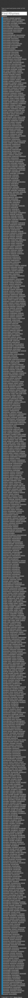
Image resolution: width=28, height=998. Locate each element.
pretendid (6, 195)
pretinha (17, 448)
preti (21, 429)
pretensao (13, 250)
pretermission (15, 325)
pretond (5, 494)
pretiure (11, 484)
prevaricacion (14, 862)
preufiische (13, 700)
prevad (5, 774)
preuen (5, 693)
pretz (18, 664)
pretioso (12, 472)
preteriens (6, 301)
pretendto (6, 228)
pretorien (18, 502)
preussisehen (16, 755)
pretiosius (6, 472)
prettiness (13, 615)
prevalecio (6, 820)
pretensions (17, 262)
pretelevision (16, 146)
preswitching (7, 19)
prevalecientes (8, 818)
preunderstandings (9, 722)
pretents (5, 284)
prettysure (6, 642)
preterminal (21, 318)
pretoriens (23, 504)
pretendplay (7, 223)
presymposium (8, 31)
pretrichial (6, 588)
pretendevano (7, 192)
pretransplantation (18, 547)
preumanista (7, 717)
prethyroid (16, 429)
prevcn (16, 893)
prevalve (17, 856)
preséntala (6, 69)
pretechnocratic (16, 125)
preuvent (12, 763)
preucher (18, 680)
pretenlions (6, 245)
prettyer (5, 625)
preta (7, 71)
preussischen (7, 753)
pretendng (14, 217)
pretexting (13, 388)
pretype (23, 663)
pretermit (6, 330)
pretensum (14, 269)
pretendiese (7, 205)
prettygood (12, 629)
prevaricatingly (8, 869)
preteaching (15, 120)
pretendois (15, 219)
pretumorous (21, 649)
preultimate (15, 714)
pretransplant (7, 547)
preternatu (16, 340)
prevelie (12, 919)
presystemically (16, 64)
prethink (5, 415)
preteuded (18, 378)
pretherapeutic (14, 410)
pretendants (7, 166)
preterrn (22, 359)
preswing (6, 18)
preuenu (5, 699)
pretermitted (16, 332)
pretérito (5, 671)
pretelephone (16, 144)
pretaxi (5, 110)
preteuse (17, 379)
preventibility (13, 994)
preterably (6, 289)
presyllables (22, 23)
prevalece (21, 811)
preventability (19, 968)
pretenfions (6, 240)
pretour (5, 513)
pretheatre (6, 398)
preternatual (7, 342)
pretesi (12, 368)
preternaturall (19, 345)
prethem (11, 400)
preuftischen (7, 707)
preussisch (15, 748)
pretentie (11, 272)
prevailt (5, 804)
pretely (11, 147)
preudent (11, 681)
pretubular (16, 646)
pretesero (6, 368)
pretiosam (6, 456)
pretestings (22, 373)
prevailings (16, 798)
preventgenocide (16, 992)
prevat (23, 883)
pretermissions (8, 327)
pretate (22, 100)
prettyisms (18, 630)
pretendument (15, 229)
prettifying (17, 608)
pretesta (5, 369)
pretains (12, 79)
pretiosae (23, 455)
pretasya (12, 100)
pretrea (9, 557)
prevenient (22, 948)
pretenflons (22, 240)
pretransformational (9, 535)
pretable (19, 71)
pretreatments (7, 572)
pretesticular (19, 371)
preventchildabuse (16, 982)
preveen (5, 908)
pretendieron (15, 204)
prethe (14, 397)
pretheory (6, 410)
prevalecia (6, 815)
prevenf (12, 939)
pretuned (20, 651)
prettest (20, 600)
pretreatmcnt (7, 567)
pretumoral (13, 649)
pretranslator (19, 543)
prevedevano (7, 903)
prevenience (14, 946)
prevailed (18, 787)
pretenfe (5, 238)
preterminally (7, 320)
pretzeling (13, 666)
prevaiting (23, 804)
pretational (22, 101)
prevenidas (6, 944)
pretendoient (7, 219)
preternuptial (16, 350)
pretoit (5, 492)
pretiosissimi (7, 467)
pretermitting (16, 335)
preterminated (7, 321)
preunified (6, 726)
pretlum (9, 487)
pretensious (15, 263)
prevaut (5, 890)
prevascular (16, 878)
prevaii (12, 780)
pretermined (7, 323)
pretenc (5, 154)
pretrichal (17, 586)
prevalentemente (8, 833)
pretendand (7, 165)
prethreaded (21, 420)
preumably (11, 716)
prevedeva (21, 902)
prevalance (6, 808)
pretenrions (18, 246)
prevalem (18, 821)
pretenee (12, 236)
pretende (6, 168)
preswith (14, 19)
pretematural (7, 149)
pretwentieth (7, 659)
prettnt (23, 618)
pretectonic (19, 132)
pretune (13, 651)
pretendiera (16, 202)
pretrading (12, 519)
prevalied (15, 847)
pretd (19, 117)
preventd (16, 983)
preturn (19, 656)
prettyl (24, 630)
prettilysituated (18, 612)
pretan (10, 86)
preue (11, 692)
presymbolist (15, 26)
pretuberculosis (17, 644)
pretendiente (16, 200)
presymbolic (7, 26)
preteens (13, 141)
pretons (19, 496)
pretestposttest (14, 374)
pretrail (18, 521)
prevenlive (13, 961)
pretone (11, 494)
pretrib (11, 581)
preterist (5, 304)
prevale (13, 809)
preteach (14, 118)
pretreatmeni (15, 569)
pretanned (14, 88)
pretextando (13, 385)
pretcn (22, 112)
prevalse (6, 852)
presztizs (19, 67)
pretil (4, 441)
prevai (14, 777)
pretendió (14, 216)
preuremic (20, 736)
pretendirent (22, 212)
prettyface (18, 625)
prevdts (23, 896)
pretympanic (16, 663)
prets (14, 596)
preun (13, 719)
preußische (13, 767)
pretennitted (20, 245)
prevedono (18, 905)
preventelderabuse (16, 989)
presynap (21, 37)
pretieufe (16, 436)
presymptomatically (9, 35)
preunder (19, 719)
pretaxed (21, 108)
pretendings (15, 209)
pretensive (6, 267)
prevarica (6, 862)
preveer (11, 908)
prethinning (6, 417)
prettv (5, 622)
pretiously (6, 477)
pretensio (13, 253)
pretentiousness (8, 281)
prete (4, 118)
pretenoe (6, 246)
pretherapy (6, 412)
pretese (22, 366)
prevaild (20, 786)
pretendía (12, 234)
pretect (5, 129)
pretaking (14, 83)
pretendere (6, 183)
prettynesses (14, 635)
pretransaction (7, 528)
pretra (23, 516)
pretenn (13, 245)
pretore (9, 497)
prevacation (22, 769)
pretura (5, 654)
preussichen (7, 746)
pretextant (20, 385)
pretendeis (13, 173)
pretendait (13, 163)
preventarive (15, 973)
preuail (5, 673)
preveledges (21, 915)
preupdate (13, 733)
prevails (19, 803)
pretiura (5, 484)
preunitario (6, 728)
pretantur (16, 89)
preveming (22, 920)
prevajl (5, 806)
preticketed (16, 432)
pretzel (22, 664)
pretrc (11, 554)
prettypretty (6, 637)
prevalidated (15, 845)
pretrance (15, 525)
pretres (18, 577)
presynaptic (15, 42)
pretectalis (17, 129)
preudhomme (7, 683)
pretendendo (7, 176)
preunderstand (8, 721)
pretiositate (16, 470)
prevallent (6, 850)
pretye (5, 663)
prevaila (10, 784)
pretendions (13, 212)
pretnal (22, 487)
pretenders (14, 185)
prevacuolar (14, 772)
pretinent (6, 448)
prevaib (19, 777)
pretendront (21, 224)
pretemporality (7, 153)
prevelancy (14, 914)
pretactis (18, 74)
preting (11, 448)
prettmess (17, 618)
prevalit (11, 849)
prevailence (22, 789)
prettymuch (13, 634)
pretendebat (7, 170)
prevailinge (6, 796)
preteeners (6, 141)
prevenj (11, 958)
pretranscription (20, 530)
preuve (21, 762)
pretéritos (12, 671)
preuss (21, 741)
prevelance (6, 914)
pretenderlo (7, 185)
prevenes (18, 937)
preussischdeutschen (19, 750)
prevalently (6, 837)
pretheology (17, 403)
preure (14, 736)
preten (15, 153)
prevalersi (18, 838)
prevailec (12, 787)
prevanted (11, 859)
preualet (12, 676)
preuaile (16, 673)
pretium (10, 482)
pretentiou (6, 277)
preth (25, 393)
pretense (20, 250)
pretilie (5, 443)
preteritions (13, 313)
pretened (6, 236)
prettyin (19, 629)
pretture (22, 620)
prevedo (11, 905)
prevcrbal (20, 895)
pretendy (20, 231)
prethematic (18, 400)
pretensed (6, 252)
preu (17, 671)
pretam (5, 86)
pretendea (12, 168)
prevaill (17, 799)
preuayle (6, 678)
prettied (23, 601)
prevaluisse (13, 854)
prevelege (6, 917)
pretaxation (6, 108)
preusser (19, 743)
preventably (15, 970)
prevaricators (17, 876)
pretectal (11, 129)
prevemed (15, 920)
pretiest (10, 436)
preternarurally (14, 339)
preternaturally (8, 347)
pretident (14, 434)
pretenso (21, 267)
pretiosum (19, 473)
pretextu (23, 390)
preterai (12, 289)
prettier (15, 603)
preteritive (6, 315)
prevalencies (15, 827)
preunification (19, 724)
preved (12, 900)
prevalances (15, 808)
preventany (6, 973)
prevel (18, 912)
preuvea (5, 763)
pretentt (11, 284)
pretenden (15, 175)
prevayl (10, 890)
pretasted (6, 100)
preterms (13, 337)
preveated (6, 900)
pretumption (7, 651)
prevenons (20, 963)
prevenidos (21, 944)
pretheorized (7, 408)
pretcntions (19, 113)
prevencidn (6, 932)
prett (23, 596)
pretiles (21, 441)
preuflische (6, 704)
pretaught (18, 106)
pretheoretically (8, 407)
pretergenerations (9, 298)
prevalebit (6, 811)
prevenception (14, 931)
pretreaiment (16, 557)
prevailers (19, 791)
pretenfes (12, 238)
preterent (22, 294)
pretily (14, 443)
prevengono (21, 941)
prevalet (11, 840)
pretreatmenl (7, 571)
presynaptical (7, 43)
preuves (23, 763)
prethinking (12, 415)
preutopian (19, 758)
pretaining (6, 79)
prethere (13, 412)
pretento (12, 282)
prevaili (5, 794)
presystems (7, 66)
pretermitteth (7, 335)
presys (11, 60)
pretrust (5, 596)
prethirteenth (22, 417)
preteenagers (15, 139)
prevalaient (16, 806)
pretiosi (17, 458)
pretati (5, 101)
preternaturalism (18, 344)
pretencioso (15, 159)
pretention (13, 275)
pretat (18, 100)
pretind (11, 446)
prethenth (22, 402)
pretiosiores (7, 461)
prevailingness (8, 798)
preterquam (7, 356)
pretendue (19, 228)
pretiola (5, 453)
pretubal (23, 642)
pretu (18, 642)
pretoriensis (7, 506)
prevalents (14, 837)
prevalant (22, 808)
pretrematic (11, 577)
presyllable (14, 23)
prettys (22, 639)
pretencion (6, 158)
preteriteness (7, 310)
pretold (10, 492)
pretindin (23, 446)
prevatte (5, 888)
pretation (16, 101)
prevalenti (6, 835)
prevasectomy (7, 881)
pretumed (17, 647)
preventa (11, 968)
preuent (23, 693)
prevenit (5, 958)
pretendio (6, 212)
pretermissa (7, 325)
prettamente (11, 598)
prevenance (7, 925)
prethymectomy (8, 427)
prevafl (19, 775)
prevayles (13, 891)
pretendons (14, 221)
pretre (5, 557)
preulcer (14, 712)
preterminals (16, 320)
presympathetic (8, 28)
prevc (12, 893)
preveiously (7, 912)
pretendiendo (7, 200)
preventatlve (16, 978)
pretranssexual (16, 548)
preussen (13, 743)
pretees (19, 141)
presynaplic (7, 38)
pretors (13, 509)
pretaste (22, 98)
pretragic (12, 521)
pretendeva (21, 190)
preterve (14, 364)
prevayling (6, 893)
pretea (9, 118)
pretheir (5, 400)
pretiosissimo (7, 468)
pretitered (17, 478)
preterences (14, 294)
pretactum (6, 76)
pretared (20, 93)
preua (21, 671)
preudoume (13, 690)
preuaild (10, 673)
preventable (7, 970)
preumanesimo (20, 716)
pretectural (13, 134)
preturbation (12, 654)
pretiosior (6, 460)
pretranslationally (8, 543)
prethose (6, 420)
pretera (22, 286)
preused (10, 741)
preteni (13, 241)
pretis (20, 477)
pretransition (7, 538)
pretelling (6, 147)
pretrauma (16, 550)
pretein (5, 142)
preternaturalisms (9, 345)
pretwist (14, 659)
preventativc (16, 975)
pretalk (24, 83)
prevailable (17, 784)
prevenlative (7, 960)
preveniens (15, 948)
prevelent (6, 919)
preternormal (7, 350)
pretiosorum (19, 472)
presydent (19, 21)
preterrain (14, 356)
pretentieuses (7, 274)
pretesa (17, 366)
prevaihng (6, 780)
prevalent (13, 832)
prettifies (6, 608)
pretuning (6, 652)
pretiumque (17, 482)
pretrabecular (7, 518)
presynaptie (7, 45)
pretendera (21, 182)
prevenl (16, 958)
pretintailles (12, 451)
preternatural (15, 342)
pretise (5, 478)
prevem (22, 919)
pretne (5, 489)
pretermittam (7, 332)
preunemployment (9, 724)
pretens (5, 248)
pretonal (22, 492)
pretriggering (7, 591)
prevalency (6, 828)
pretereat (19, 292)
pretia (5, 431)
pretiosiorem (21, 460)
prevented (13, 985)
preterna (6, 339)
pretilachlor (10, 441)
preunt (5, 731)
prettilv (16, 610)
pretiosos (6, 473)
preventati (22, 973)
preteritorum (20, 315)
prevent (5, 968)
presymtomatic (8, 37)
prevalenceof (7, 825)
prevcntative (12, 895)
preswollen (21, 19)
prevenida (17, 943)
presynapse (7, 40)
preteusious (15, 381)
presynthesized (8, 59)
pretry (10, 596)
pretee (18, 135)
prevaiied (18, 780)
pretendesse (7, 188)
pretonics (14, 496)
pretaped (11, 91)
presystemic (7, 64)
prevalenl (22, 830)
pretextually (22, 391)
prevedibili (23, 903)
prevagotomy (7, 777)
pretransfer (18, 531)
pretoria (5, 499)
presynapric (15, 38)
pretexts (18, 390)
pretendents (7, 182)
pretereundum (13, 296)
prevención (16, 934)
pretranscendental (9, 530)
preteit (16, 142)
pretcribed (10, 115)
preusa (23, 740)
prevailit (5, 799)
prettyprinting (15, 639)
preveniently (15, 949)
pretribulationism (8, 584)
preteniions (19, 241)
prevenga (18, 939)
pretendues (6, 229)
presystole (14, 66)
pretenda (11, 161)
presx (5, 21)
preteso (17, 368)
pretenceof (15, 156)
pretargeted (13, 95)
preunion (13, 726)
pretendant (22, 165)
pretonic (16, 494)
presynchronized (8, 50)
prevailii (10, 794)
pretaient (6, 77)
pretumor (6, 649)
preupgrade (20, 733)
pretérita (14, 670)
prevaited (16, 804)
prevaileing (14, 789)
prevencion (14, 932)
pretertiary (6, 362)
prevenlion (6, 961)
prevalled (22, 849)
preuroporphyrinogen (10, 740)
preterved (20, 364)
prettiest (5, 605)
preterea (6, 292)
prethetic (19, 412)
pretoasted (15, 489)
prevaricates (7, 866)
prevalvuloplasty (16, 857)
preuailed (22, 673)
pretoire (19, 490)
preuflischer (7, 705)
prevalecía (20, 820)
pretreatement (7, 564)
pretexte (5, 386)
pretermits (12, 330)
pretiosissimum (17, 468)
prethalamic (7, 395)
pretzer (5, 670)
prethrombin (22, 422)
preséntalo (13, 69)
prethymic (17, 427)
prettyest (11, 625)
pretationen (22, 103)
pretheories (17, 407)
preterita (23, 304)
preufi (21, 699)
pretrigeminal (12, 589)
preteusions (7, 381)
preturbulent (7, 656)
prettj (20, 617)
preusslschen (7, 757)
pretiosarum (22, 456)
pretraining (19, 523)
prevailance (7, 786)
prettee (5, 600)
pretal (20, 83)
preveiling (23, 910)
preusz (14, 757)
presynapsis (7, 42)
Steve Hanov (18, 997)
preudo (11, 685)
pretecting (13, 130)
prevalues (6, 854)
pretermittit (6, 337)
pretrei (5, 577)
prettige (5, 610)
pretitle (23, 478)
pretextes (6, 388)
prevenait (17, 924)
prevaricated (15, 864)
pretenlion (19, 243)
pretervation (7, 364)
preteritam (12, 306)
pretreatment (16, 571)
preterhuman (19, 298)
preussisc (20, 746)
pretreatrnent (7, 576)
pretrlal (15, 593)
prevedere (14, 902)
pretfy (21, 393)
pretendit (12, 214)
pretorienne (7, 504)
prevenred (6, 966)
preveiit (10, 910)
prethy (15, 426)
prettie (19, 601)
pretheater (19, 397)
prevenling (21, 960)
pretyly (10, 663)
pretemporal (16, 151)
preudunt (6, 692)
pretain (19, 77)
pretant (10, 89)
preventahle (7, 972)
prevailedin (6, 789)
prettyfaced (6, 627)
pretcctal (6, 112)
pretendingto (7, 211)
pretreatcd (14, 562)
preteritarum (20, 306)
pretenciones (14, 158)
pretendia (12, 194)
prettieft (10, 603)
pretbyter (18, 110)
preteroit (23, 350)
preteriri (16, 303)
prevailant (14, 786)
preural (15, 734)
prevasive (16, 881)
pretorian (24, 499)
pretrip (5, 593)
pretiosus (6, 475)
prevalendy (22, 828)
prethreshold (13, 422)
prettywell (13, 642)
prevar (14, 861)
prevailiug (12, 799)
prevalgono (21, 844)
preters (13, 361)
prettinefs (21, 613)
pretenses (13, 252)
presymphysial (8, 30)
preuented (12, 695)
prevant (5, 859)
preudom (17, 685)
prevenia (11, 943)
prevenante (22, 927)
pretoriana (6, 501)
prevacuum (22, 772)
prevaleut (6, 842)
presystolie (6, 67)
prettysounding (8, 641)
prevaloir (19, 850)
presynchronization (9, 48)
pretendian (19, 194)
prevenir (12, 953)
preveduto (13, 907)
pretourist (19, 513)
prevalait (23, 806)
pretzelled (19, 666)
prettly (12, 618)
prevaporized (7, 861)
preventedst (17, 987)
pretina (23, 444)
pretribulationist (19, 584)
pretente (14, 270)
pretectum (6, 134)
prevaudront (20, 888)
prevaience (6, 779)
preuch (5, 680)
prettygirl (6, 629)
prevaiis (12, 782)
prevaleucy (18, 840)
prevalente (19, 832)
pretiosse (12, 473)
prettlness (6, 618)
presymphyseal (19, 28)
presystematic (7, 62)
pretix (10, 485)
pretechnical (7, 125)
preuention (14, 697)
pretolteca (16, 492)
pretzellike (6, 668)
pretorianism (14, 501)
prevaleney (14, 830)
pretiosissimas (7, 465)
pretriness (23, 591)
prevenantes (7, 929)
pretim (18, 443)
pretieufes (22, 436)
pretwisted (20, 659)
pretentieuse (19, 272)
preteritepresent (17, 310)
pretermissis (17, 327)
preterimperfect (20, 301)
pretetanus (13, 376)
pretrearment (15, 560)
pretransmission (19, 545)
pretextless (20, 388)
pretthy (10, 601)
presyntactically (8, 55)
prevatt (18, 886)
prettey (5, 601)
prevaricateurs (7, 867)
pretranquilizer (7, 526)
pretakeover (7, 83)
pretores (15, 497)
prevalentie (13, 835)
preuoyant (22, 731)
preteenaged (15, 137)
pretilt (9, 443)
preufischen (15, 702)
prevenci (22, 931)
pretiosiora (13, 460)
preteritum (18, 316)
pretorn (17, 507)
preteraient (19, 289)
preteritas (6, 308)
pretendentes (7, 180)
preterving (6, 366)
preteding (12, 135)
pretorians (22, 501)
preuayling (19, 678)
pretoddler (22, 489)
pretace (14, 72)
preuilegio (13, 709)
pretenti (5, 272)
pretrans (15, 526)
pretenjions (6, 243)
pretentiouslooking (9, 279)
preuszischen (21, 757)
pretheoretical (15, 405)
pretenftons (6, 241)
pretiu (19, 480)
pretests (21, 374)
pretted (22, 598)
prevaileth (19, 792)
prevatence (12, 885)
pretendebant (20, 168)
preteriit (12, 301)
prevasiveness (15, 883)
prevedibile (15, 903)
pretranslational (17, 542)
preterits (12, 316)
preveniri (6, 954)
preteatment (7, 124)
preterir (5, 303)
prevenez (6, 939)
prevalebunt (14, 811)
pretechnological (8, 127)
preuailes (6, 675)
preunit (18, 726)
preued (16, 692)
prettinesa (6, 615)
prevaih (19, 779)
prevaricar (22, 862)
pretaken (11, 81)
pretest (22, 368)
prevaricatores (7, 876)
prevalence (19, 823)
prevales (6, 840)
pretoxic (15, 514)
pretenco (22, 159)
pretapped (6, 93)
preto (9, 489)
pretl (23, 485)
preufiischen (21, 700)
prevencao (20, 929)
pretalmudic (13, 84)
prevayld (16, 890)
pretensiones (16, 258)
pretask (16, 98)
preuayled (12, 678)
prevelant (21, 914)
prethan (13, 395)
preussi (5, 745)
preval (10, 806)
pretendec (14, 170)
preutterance (7, 760)
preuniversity (18, 729)
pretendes (16, 187)
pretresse (6, 579)
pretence (11, 154)
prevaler (5, 838)
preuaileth (12, 675)
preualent (6, 676)
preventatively (16, 977)
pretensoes (6, 269)
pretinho (22, 448)
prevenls (20, 961)
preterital (6, 306)
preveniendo (7, 948)
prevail (5, 784)
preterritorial (16, 359)
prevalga (14, 844)
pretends (6, 226)
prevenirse (13, 956)
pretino (5, 451)
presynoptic (15, 52)
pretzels (12, 668)
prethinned (20, 415)
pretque (14, 516)
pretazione (11, 110)
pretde (23, 117)
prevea (9, 898)
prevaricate (6, 864)
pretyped (6, 664)
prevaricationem (8, 873)
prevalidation (7, 847)
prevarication (7, 871)
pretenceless (7, 156)
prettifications (21, 605)
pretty (9, 622)
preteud (11, 378)
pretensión (13, 267)
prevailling (13, 801)
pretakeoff (18, 81)
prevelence (21, 917)
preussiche (18, 745)
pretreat (23, 560)
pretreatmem (16, 567)
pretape (5, 91)
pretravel (6, 554)
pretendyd (6, 233)
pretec (13, 124)
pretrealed (6, 559)
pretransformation (9, 533)
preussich (11, 745)
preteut (21, 381)
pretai (19, 76)
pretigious (11, 439)
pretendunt (6, 231)
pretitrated (6, 480)
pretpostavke (7, 516)
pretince (5, 446)
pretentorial (18, 282)
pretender (14, 182)
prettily (20, 610)
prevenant (14, 927)
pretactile (12, 74)
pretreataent (7, 562)
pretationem (14, 103)
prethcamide (7, 397)
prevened (12, 937)
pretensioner (16, 257)
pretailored (12, 77)
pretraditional (20, 519)
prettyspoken (17, 641)
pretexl (16, 383)
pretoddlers (6, 490)
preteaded (6, 122)
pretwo (5, 661)
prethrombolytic (19, 424)
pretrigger (21, 589)
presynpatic (7, 54)
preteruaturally (15, 362)
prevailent (6, 791)
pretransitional (16, 538)
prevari (19, 861)
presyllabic (6, 23)
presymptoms (20, 35)
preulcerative (21, 712)
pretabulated (7, 72)
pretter (15, 600)
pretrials (5, 581)
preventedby (21, 985)
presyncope (7, 52)
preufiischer (7, 702)
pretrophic (20, 594)
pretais (18, 79)
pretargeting (21, 95)
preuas (24, 676)
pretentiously (20, 279)
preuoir (10, 731)
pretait (23, 79)
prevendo (19, 936)
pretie (19, 434)
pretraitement (7, 525)
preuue (14, 760)
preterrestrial (7, 359)
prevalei (11, 821)
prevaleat (19, 809)
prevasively (6, 883)
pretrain (5, 523)
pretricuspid (14, 588)
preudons (6, 690)
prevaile (5, 787)
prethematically (8, 402)
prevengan (6, 941)
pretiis (20, 439)
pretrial (19, 579)
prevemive (13, 922)
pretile (16, 441)
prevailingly (22, 796)
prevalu (17, 852)
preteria (10, 299)
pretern (19, 337)
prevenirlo (6, 956)
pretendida (13, 195)
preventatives (7, 978)
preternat (22, 339)
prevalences (16, 825)
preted (20, 134)
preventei (6, 989)
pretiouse (18, 475)
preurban (21, 734)
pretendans (14, 165)
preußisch (6, 767)
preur (10, 734)
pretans (5, 89)
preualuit (18, 676)
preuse (5, 741)
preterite (12, 308)
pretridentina (22, 588)
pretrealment (14, 559)
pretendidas (18, 197)
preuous (15, 731)
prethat (19, 395)
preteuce (6, 378)
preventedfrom (8, 987)
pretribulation (7, 583)
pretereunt (22, 296)
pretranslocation (8, 545)
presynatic (14, 47)
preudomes (14, 687)
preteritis (21, 313)
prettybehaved (16, 622)
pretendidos (14, 199)
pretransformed (21, 535)
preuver (17, 763)
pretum (5, 647)
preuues (19, 760)
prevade (10, 774)
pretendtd (18, 226)
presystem (17, 60)
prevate (5, 885)
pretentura (17, 284)
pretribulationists (8, 586)
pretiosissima (21, 461)
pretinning (18, 449)
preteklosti (21, 142)
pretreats (15, 576)
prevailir (23, 798)
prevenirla (12, 954)
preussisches (7, 755)
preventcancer (19, 980)
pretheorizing (16, 408)
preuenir (11, 693)
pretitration (13, 480)
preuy (9, 765)
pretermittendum (8, 333)
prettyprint (14, 637)
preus (19, 740)
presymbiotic (14, 25)
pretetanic (6, 376)
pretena (20, 153)
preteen (23, 135)
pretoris (5, 507)
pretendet (22, 188)
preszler (13, 67)
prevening (21, 951)
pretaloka (20, 84)
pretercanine (19, 291)
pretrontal (14, 594)
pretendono (7, 221)
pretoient (14, 490)
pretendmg (6, 217)
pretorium (11, 507)
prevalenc (12, 823)
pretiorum (6, 455)
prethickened (12, 414)
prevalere (12, 838)
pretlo (5, 487)
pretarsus (6, 98)
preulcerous (7, 714)
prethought (12, 420)
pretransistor (17, 536)
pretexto (5, 390)
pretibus (21, 431)
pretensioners (7, 258)
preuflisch (22, 702)
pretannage (7, 88)
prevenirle (19, 954)
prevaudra (12, 888)
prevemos (21, 922)
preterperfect (13, 352)
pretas (12, 98)
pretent (20, 269)
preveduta (6, 907)
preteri (5, 299)
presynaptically (17, 43)
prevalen (6, 823)
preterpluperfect (8, 354)
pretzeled (6, 666)
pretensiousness (8, 265)
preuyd (13, 765)
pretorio (18, 506)
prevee (19, 907)
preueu (16, 699)
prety (9, 661)
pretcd (11, 112)
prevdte (18, 896)
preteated (18, 122)
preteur (5, 379)
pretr (18, 516)
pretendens (15, 176)
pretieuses (13, 438)
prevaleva (13, 842)
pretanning (21, 88)
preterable (16, 287)
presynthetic (17, 59)
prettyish (12, 630)
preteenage (7, 137)
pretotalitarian (12, 511)
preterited (19, 308)
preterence (6, 294)
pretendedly (7, 171)
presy (9, 21)
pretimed (6, 444)
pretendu (13, 228)
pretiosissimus (7, 470)
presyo (24, 59)
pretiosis (14, 461)
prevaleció (13, 820)
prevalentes (18, 833)
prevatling (13, 886)
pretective (6, 132)
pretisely (10, 478)
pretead (21, 120)
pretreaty (21, 576)
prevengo (13, 941)
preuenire (17, 693)
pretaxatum (14, 108)
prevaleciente (17, 816)
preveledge (12, 915)
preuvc (11, 762)
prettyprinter (7, 639)
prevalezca (20, 842)
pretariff (10, 96)
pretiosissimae (8, 463)
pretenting (6, 275)
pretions (16, 453)
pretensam (6, 250)
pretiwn (5, 485)
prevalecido (14, 815)
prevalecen (6, 813)
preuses (16, 741)
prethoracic (11, 419)
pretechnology (19, 127)
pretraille (23, 521)
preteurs (11, 379)
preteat (12, 122)
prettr (9, 620)
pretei (24, 141)
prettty (13, 620)
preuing (18, 709)
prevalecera (22, 813)
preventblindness (8, 980)
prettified (6, 606)
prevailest (12, 792)
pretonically (7, 496)
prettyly (21, 632)
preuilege (6, 709)
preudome (6, 687)
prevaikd (23, 782)
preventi (5, 994)
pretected (6, 130)
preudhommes (17, 683)
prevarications (18, 873)
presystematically (18, 62)
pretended (21, 170)
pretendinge (14, 207)
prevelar (5, 915)
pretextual (6, 391)
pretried (5, 589)
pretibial (15, 431)
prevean (14, 898)
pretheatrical (14, 398)
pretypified (12, 664)
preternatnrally (8, 340)
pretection (20, 130)
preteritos (6, 316)
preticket (10, 432)
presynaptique (16, 45)
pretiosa (17, 455)
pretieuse (6, 438)
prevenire (19, 953)
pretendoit (22, 219)
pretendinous (16, 211)
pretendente (15, 178)
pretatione (6, 103)
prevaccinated (7, 770)
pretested (19, 369)
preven (11, 924)
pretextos (12, 390)
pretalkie (6, 84)
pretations (6, 105)
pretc (23, 110)
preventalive (15, 972)
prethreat (6, 422)
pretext (21, 383)
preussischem (16, 751)
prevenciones (7, 934)
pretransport (7, 548)
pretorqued (6, 509)
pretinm (5, 449)
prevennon (13, 963)
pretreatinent (7, 565)
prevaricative (7, 874)
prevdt (13, 896)
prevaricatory (7, 878)
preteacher (21, 118)
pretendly (20, 216)
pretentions (20, 275)
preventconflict (8, 983)
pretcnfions (6, 113)
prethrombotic (7, 426)
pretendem (20, 173)
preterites (6, 311)
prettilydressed (8, 612)
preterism (23, 303)
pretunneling (22, 652)
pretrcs (23, 555)
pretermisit (14, 323)
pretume (11, 647)
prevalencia (7, 827)
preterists (12, 304)
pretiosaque (14, 456)
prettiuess (14, 617)
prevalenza (21, 837)
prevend (13, 936)
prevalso (12, 852)
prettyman (6, 634)
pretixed (15, 485)
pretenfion (19, 238)
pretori (20, 497)
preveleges (13, 917)
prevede (17, 900)
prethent (16, 402)
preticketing (7, 434)
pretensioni (6, 260)
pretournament (8, 514)
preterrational (7, 357)
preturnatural (7, 658)
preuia (17, 707)
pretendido (6, 199)
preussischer (16, 753)
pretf (17, 393)
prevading (13, 775)
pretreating (15, 565)
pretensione (15, 255)
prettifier (11, 606)
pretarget (6, 95)
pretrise (10, 593)
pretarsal (16, 96)
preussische (7, 751)
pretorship (19, 509)
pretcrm (16, 115)
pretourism (11, 513)
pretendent (6, 178)
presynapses (15, 40)
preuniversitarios (8, 729)
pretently (6, 282)
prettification (13, 605)
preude (5, 681)
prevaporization (20, 859)
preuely (21, 692)
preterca (11, 291)
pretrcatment (16, 555)
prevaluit (21, 854)
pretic (5, 432)
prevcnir (21, 893)
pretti (14, 601)
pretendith (19, 214)
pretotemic (20, 511)
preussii (14, 746)
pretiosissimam (18, 463)
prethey (5, 414)
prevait (10, 804)
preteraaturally (8, 287)
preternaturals (7, 349)
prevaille (23, 799)
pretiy (20, 485)
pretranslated (16, 540)
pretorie (11, 502)
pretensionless (8, 262)
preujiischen (7, 712)
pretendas (14, 166)
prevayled (6, 891)
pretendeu (14, 190)
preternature (17, 349)
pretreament (7, 560)
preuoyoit (6, 733)
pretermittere (18, 333)
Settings (4, 16)
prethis (5, 419)
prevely (17, 919)
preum (5, 716)
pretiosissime (17, 465)
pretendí (5, 234)
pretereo (6, 296)
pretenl (13, 243)
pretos (5, 511)
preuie (22, 707)
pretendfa (23, 192)
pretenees (19, 236)
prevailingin (14, 796)
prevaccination (17, 770)
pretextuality (14, 391)
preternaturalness (19, 347)
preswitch (18, 18)
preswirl (12, 18)
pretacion (20, 72)
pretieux (19, 438)
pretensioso (7, 263)
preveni (5, 943)
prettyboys (13, 623)
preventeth (6, 992)
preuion (5, 711)
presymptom (17, 31)
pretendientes (7, 202)
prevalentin (21, 835)
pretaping (18, 91)
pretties (20, 603)
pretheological (7, 403)
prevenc (14, 929)
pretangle (16, 86)
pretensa (11, 248)
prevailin (16, 794)
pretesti (12, 371)
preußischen (22, 767)
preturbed (20, 654)
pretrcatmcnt (7, 555)
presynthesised (17, 57)
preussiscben (7, 748)
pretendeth (6, 190)
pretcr (5, 115)
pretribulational (17, 583)
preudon (22, 688)
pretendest (15, 188)
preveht (16, 908)
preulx (21, 714)
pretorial (17, 499)
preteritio (18, 311)
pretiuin (5, 482)
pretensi (19, 252)
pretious (12, 475)
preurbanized (7, 736)
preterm (14, 318)
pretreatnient (7, 574)
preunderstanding (19, 721)
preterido (21, 299)
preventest (20, 990)
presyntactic (15, 54)
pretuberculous (8, 646)
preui (13, 707)
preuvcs (16, 762)
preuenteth (20, 695)
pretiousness (14, 477)
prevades (6, 775)
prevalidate (6, 845)
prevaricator (16, 874)
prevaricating (17, 867)
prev (12, 769)
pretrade (6, 519)
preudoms (15, 688)
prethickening (21, 414)
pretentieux (16, 274)
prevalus (6, 856)
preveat (20, 898)
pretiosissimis (16, 467)
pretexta (5, 385)
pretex (5, 383)
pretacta (5, 74)
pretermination (17, 321)
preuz (23, 765)
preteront (6, 352)
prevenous (6, 965)
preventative (7, 977)
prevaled (6, 821)
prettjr (24, 617)
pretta (5, 598)
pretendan (20, 163)
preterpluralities (19, 354)
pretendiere (7, 204)
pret (4, 71)
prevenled (14, 960)
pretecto (12, 132)
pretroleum (6, 594)
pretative (19, 105)
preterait (5, 291)
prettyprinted (22, 637)
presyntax (17, 55)
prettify (11, 608)
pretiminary (13, 444)
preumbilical (7, 719)
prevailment (21, 801)
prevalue (23, 852)
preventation (7, 975)
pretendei (6, 173)
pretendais (6, 163)
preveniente (7, 949)
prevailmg (6, 803)
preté (9, 670)
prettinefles (13, 613)
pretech (18, 124)
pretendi (5, 194)
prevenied (6, 946)
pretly (14, 487)
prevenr (12, 965)
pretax (24, 106)
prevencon (6, 936)
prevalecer (14, 813)
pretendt (12, 226)
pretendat (21, 166)
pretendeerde (15, 171)
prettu (17, 620)
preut (4, 758)
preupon (5, 734)
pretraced (15, 518)
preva (16, 769)
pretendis (6, 214)
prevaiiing (6, 782)
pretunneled (14, 652)
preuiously (18, 711)
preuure (5, 762)
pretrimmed (15, 591)
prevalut (11, 856)
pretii (16, 439)
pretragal (6, 521)
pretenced (18, 154)
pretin (19, 444)
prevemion (6, 922)
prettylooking (14, 632)
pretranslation (7, 542)
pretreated (22, 562)
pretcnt (13, 113)
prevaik (17, 782)
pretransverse (7, 550)
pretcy (15, 117)
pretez (13, 393)
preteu (19, 376)
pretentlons (17, 281)
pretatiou (13, 105)
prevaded (17, 774)
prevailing (23, 794)
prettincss (6, 613)
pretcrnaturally (7, 117)
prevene (5, 937)
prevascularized (20, 879)
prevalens (6, 832)
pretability (13, 71)
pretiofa (22, 451)
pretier (5, 436)
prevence (6, 931)
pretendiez (14, 205)
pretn (18, 487)
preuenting (6, 697)
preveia (5, 910)
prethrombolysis (8, 424)
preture (13, 656)
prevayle (22, 890)
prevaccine (6, 772)
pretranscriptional (8, 531)
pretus (14, 658)
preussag (6, 743)
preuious (11, 711)
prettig (23, 608)
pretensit (24, 265)
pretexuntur (7, 393)
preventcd (6, 982)
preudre (20, 690)
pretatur (11, 106)
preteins (10, 142)
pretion (10, 453)
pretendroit (13, 224)
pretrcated (16, 554)
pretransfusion (7, 536)
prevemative (7, 920)
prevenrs (13, 966)
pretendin (22, 205)
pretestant (12, 369)
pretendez (16, 192)
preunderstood (20, 722)
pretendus (14, 231)
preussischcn (7, 750)
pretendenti (16, 180)
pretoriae (11, 499)
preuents (21, 697)
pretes (12, 366)
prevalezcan (7, 844)
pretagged (13, 76)
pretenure (6, 286)
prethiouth (14, 417)
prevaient (14, 779)
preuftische (14, 705)
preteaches (6, 120)
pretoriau (6, 502)
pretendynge (22, 233)
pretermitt (19, 330)
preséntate (21, 69)
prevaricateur (16, 866)
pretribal (16, 581)
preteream (12, 292)
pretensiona (7, 255)
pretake (5, 81)
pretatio (10, 101)
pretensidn (6, 253)
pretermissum (15, 328)
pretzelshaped (20, 668)
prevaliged (21, 847)
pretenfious (14, 240)
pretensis (17, 265)
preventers (13, 990)
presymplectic (17, 30)
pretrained (11, 523)
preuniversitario (15, 728)
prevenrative (20, 965)
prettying (6, 630)
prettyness (6, 635)
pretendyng (14, 233)
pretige (5, 439)
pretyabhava (20, 661)
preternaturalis (8, 344)
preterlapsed (7, 318)
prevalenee (6, 830)
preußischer (7, 769)
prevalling (13, 850)
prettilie (10, 610)
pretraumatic (7, 552)
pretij (24, 439)
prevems (6, 924)
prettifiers (18, 606)
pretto (5, 620)
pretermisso (7, 328)
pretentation (7, 270)
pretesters (6, 371)
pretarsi (21, 96)
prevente (22, 983)
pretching (17, 112)
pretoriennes (15, 504)
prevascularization (9, 879)
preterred (15, 357)
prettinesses (7, 617)
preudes (17, 681)
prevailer (13, 791)
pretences (22, 156)
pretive (21, 484)
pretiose (12, 458)
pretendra (14, 223)
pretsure (19, 596)
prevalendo (14, 828)
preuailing (19, 675)
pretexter (18, 386)
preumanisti (15, 717)
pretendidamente (8, 197)
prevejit (13, 912)
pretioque (22, 453)
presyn (15, 37)
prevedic (6, 905)
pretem (16, 147)
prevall (17, 849)
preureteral (6, 738)
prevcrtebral (7, 896)
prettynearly (22, 634)
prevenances (15, 925)
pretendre (6, 224)
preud (23, 680)
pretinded (17, 446)
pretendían (19, 234)
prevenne (6, 963)
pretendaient (19, 161)
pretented (20, 270)
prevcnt (5, 895)
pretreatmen (7, 569)
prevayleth (20, 891)
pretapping (13, 93)
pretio (18, 451)
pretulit (22, 646)
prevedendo (7, 902)
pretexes (10, 383)
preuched (11, 680)
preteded (6, 135)
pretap (22, 89)
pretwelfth (19, 658)
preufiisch (6, 700)
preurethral (14, 738)
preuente (6, 695)
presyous (6, 60)
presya (13, 21)
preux (5, 765)
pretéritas (21, 670)
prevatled (6, 886)
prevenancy (7, 927)
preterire (11, 303)
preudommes (7, 688)
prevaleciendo (7, 816)
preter (18, 286)
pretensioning (15, 260)
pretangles (22, 86)
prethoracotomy (21, 419)
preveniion (13, 951)
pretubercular (7, 644)
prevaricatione (16, 871)
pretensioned (7, 257)
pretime (23, 443)
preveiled (17, 910)
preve (5, 898)
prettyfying (20, 627)
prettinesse (20, 615)
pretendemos (7, 175)
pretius (16, 484)
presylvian (6, 25)
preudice (6, 685)
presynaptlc (7, 47)
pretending (6, 207)
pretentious (13, 277)
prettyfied (14, 627)
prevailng (13, 803)
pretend (5, 161)
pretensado (18, 248)
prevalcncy (6, 809)
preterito (12, 315)
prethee (21, 398)
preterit (17, 304)
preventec (6, 985)
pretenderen (15, 183)
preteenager (7, 139)
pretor (5, 497)
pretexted (12, 386)
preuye (18, 765)
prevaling (6, 849)
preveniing (6, 951)
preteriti (12, 311)
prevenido (14, 944)
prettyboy (6, 623)
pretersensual (20, 361)
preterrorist (6, 361)
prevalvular (6, 857)
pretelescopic (7, 146)
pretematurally (16, 149)
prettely (10, 600)
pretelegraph (7, 144)
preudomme (22, 687)
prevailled (6, 801)
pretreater (16, 564)
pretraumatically (17, 552)
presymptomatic (8, 33)
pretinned (11, 449)
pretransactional (18, 528)
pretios (12, 455)
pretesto (5, 374)
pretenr (11, 246)
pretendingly (7, 209)
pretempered (7, 151)
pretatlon (6, 106)
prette (17, 598)
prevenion (6, 953)
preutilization (11, 758)
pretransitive (7, 540)
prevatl (18, 885)
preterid (15, 299)
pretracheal (22, 518)
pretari (5, 96)
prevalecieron (17, 818)
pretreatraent (16, 574)
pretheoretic (7, 405)
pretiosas (6, 458)
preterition (6, 313)
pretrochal (21, 593)
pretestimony (7, 373)
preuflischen (15, 704)
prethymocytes (8, 429)
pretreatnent (17, 572)
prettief (5, 603)
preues (11, 699)
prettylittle (6, 632)
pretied (23, 434)
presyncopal (18, 50)
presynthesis (7, 57)
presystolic (21, 66)
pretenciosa (7, 159)
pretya (14, 661)
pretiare (9, 431)
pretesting (15, 373)
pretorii (13, 506)
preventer (6, 990)
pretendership (7, 187)
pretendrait (21, 223)
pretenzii (12, 286)
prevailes (6, 792)
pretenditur (6, 216)
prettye (19, 623)
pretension (20, 253)
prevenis (20, 956)
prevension (20, 966)
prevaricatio (17, 869)
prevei (22, 908)
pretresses (13, 579)
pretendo (21, 217)
